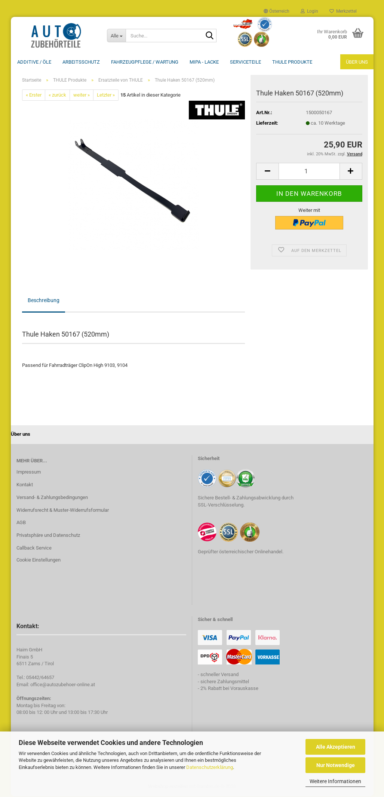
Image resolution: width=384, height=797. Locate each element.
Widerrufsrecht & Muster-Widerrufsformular (62, 511)
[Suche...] (116, 35)
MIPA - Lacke (204, 62)
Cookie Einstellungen (38, 560)
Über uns (357, 62)
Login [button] (309, 11)
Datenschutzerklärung (209, 767)
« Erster (34, 95)
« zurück (57, 95)
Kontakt (24, 485)
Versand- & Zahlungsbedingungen (52, 498)
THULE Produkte (292, 62)
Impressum (28, 472)
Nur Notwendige (335, 765)
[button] (276, 11)
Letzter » (106, 95)
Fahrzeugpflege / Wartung (144, 62)
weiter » (81, 95)
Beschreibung (43, 301)
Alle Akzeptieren (335, 747)
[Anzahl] (309, 172)
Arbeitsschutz (81, 62)
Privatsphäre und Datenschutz (48, 536)
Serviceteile (245, 62)
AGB (21, 523)
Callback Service (34, 548)
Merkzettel (343, 11)
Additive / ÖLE (34, 62)
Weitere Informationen (335, 781)
